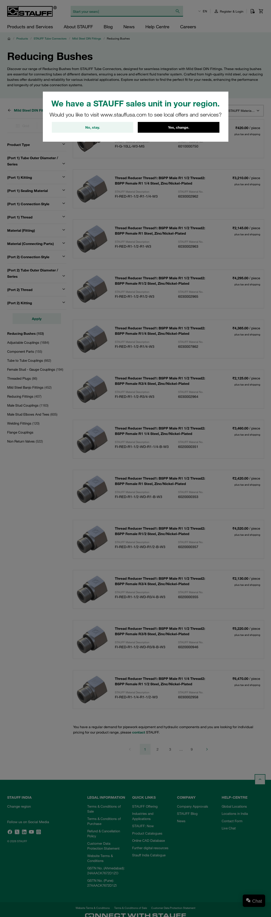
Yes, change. (178, 127)
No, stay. (92, 127)
